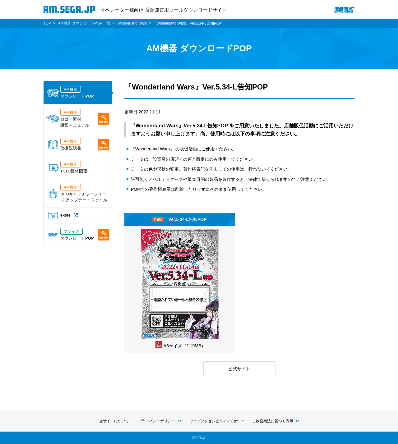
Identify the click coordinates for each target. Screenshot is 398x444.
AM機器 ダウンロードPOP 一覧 (84, 23)
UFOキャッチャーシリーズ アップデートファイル (78, 193)
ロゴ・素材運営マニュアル (77, 118)
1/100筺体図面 (68, 167)
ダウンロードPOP (70, 92)
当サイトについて (114, 421)
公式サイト (239, 368)
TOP (47, 23)
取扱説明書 (78, 144)
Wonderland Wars (132, 23)
